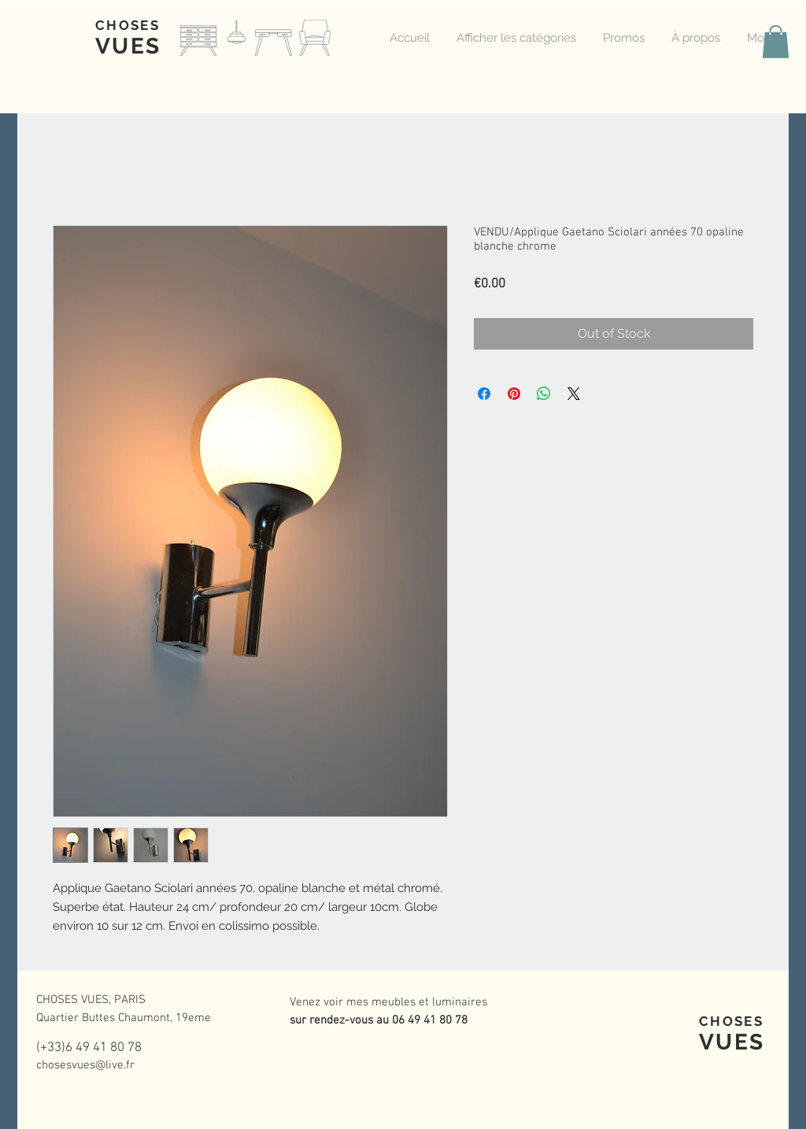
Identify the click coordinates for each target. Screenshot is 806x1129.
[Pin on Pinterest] (514, 393)
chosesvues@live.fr (85, 1065)
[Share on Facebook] (484, 393)
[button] (775, 41)
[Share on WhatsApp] (543, 393)
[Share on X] (573, 393)
